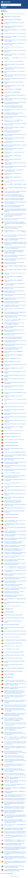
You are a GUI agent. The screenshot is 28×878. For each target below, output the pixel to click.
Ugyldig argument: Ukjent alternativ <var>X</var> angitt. (14, 406)
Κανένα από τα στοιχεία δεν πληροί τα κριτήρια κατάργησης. (15, 634)
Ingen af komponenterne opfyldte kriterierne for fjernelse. (14, 617)
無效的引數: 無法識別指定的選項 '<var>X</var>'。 (13, 361)
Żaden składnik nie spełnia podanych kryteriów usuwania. (14, 655)
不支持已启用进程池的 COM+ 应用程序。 (11, 442)
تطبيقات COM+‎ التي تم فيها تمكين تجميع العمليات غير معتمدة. (14, 439)
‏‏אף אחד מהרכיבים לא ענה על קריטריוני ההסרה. (12, 637)
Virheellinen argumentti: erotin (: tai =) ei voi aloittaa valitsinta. (15, 33)
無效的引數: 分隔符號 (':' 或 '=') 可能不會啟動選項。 (13, 19)
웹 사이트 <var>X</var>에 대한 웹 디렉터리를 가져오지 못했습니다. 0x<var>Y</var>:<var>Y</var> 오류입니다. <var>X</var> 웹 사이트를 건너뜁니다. (15, 743)
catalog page (4, 873)
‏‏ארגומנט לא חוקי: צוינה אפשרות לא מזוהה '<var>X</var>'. (14, 389)
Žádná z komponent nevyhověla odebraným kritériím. (13, 614)
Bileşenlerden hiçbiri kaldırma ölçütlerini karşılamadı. (13, 671)
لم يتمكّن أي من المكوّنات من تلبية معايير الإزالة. (12, 605)
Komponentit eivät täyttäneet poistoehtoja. (11, 624)
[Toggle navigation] (25, 2)
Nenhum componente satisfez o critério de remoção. (13, 658)
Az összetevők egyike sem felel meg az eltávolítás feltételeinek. (15, 640)
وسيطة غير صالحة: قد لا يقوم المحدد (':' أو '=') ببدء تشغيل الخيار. (14, 13)
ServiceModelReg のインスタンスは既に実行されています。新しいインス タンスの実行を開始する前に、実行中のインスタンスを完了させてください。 (15, 836)
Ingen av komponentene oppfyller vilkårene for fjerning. (14, 652)
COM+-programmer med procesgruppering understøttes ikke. (15, 452)
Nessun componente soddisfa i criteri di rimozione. (13, 643)
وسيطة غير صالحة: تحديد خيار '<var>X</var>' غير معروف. (13, 430)
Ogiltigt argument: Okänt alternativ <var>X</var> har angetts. (15, 423)
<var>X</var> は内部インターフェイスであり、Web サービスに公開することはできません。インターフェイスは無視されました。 (15, 231)
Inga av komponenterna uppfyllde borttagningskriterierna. (14, 668)
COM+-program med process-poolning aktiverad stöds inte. (14, 507)
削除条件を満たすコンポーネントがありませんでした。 (14, 646)
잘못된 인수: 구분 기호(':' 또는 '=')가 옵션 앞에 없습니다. (14, 61)
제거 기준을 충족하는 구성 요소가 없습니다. (12, 649)
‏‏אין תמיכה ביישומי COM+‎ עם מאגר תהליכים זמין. (12, 472)
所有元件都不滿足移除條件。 (9, 611)
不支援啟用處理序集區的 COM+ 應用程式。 (12, 445)
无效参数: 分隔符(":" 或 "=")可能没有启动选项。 (12, 16)
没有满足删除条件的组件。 (9, 608)
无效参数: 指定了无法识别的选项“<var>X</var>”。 (13, 358)
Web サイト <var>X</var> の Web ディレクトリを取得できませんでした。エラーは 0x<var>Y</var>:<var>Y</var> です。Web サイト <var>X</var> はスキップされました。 (15, 738)
